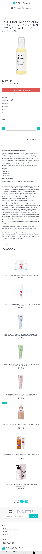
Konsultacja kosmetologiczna (11, 529)
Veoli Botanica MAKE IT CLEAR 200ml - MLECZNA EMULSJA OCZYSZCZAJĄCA (21, 485)
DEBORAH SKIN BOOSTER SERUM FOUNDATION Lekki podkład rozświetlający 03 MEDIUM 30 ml (21, 425)
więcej (37, 553)
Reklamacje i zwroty (9, 543)
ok (34, 553)
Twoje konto (28, 8)
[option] (21, 56)
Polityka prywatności (9, 536)
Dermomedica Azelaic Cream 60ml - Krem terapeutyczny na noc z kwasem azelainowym (21, 365)
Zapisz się (34, 516)
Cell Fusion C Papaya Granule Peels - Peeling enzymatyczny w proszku (21, 305)
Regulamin (6, 534)
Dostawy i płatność (8, 542)
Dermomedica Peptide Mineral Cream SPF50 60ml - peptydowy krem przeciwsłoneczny (21, 395)
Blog (4, 528)
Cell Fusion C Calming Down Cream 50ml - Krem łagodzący (21, 275)
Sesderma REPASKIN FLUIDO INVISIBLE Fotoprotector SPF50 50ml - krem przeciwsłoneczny (21, 455)
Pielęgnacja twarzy (21, 18)
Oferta (11, 18)
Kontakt (5, 531)
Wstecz (5, 244)
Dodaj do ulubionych (33, 139)
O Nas (4, 532)
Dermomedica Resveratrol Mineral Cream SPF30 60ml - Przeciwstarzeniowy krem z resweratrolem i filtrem (21, 335)
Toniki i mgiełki (33, 18)
